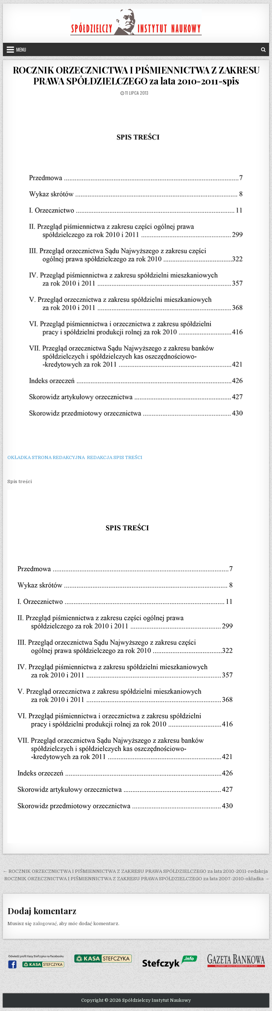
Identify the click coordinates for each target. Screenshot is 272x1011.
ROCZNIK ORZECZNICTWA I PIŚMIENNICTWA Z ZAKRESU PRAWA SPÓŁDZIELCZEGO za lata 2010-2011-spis (136, 75)
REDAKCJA (99, 457)
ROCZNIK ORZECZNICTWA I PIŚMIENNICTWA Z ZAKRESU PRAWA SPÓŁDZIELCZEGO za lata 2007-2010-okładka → (136, 878)
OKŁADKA (19, 457)
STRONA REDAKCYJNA (58, 457)
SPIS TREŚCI (127, 457)
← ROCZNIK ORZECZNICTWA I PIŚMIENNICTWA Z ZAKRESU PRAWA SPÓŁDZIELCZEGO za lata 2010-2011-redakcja (135, 871)
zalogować (45, 923)
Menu (21, 49)
